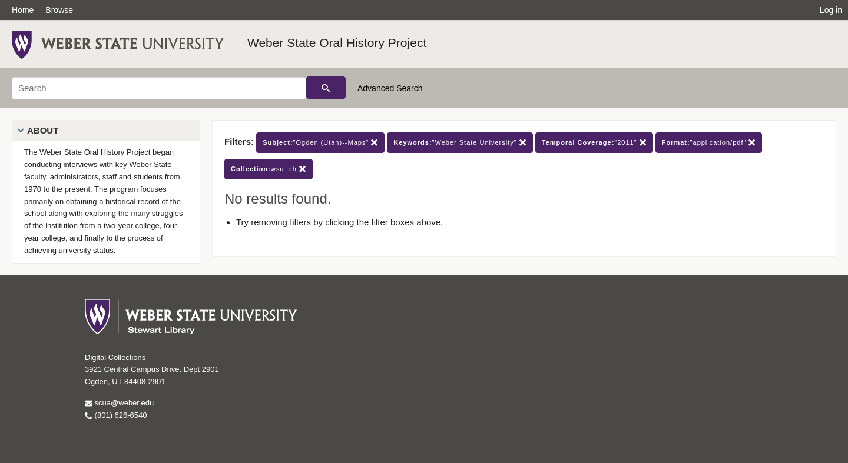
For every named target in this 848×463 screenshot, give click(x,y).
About (42, 130)
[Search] (159, 88)
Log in (831, 10)
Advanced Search (390, 88)
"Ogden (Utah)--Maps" (320, 142)
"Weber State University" (459, 142)
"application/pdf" (709, 142)
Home (23, 10)
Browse (59, 10)
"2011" (594, 142)
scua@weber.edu (119, 402)
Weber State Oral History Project (336, 42)
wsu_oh (268, 169)
